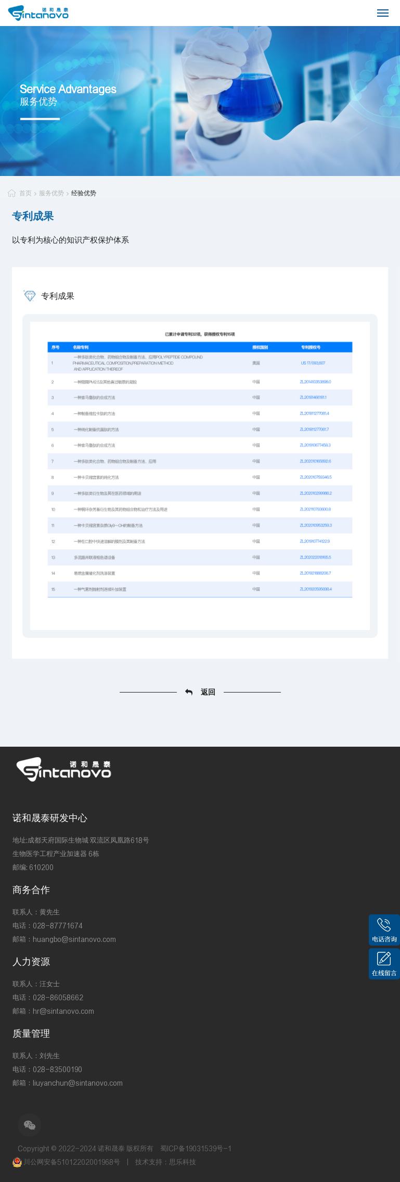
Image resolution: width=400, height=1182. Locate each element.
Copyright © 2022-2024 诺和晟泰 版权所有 (85, 1148)
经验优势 (83, 193)
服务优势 (51, 193)
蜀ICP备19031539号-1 (195, 1148)
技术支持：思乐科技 (165, 1162)
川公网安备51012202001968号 (67, 1162)
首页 (25, 193)
